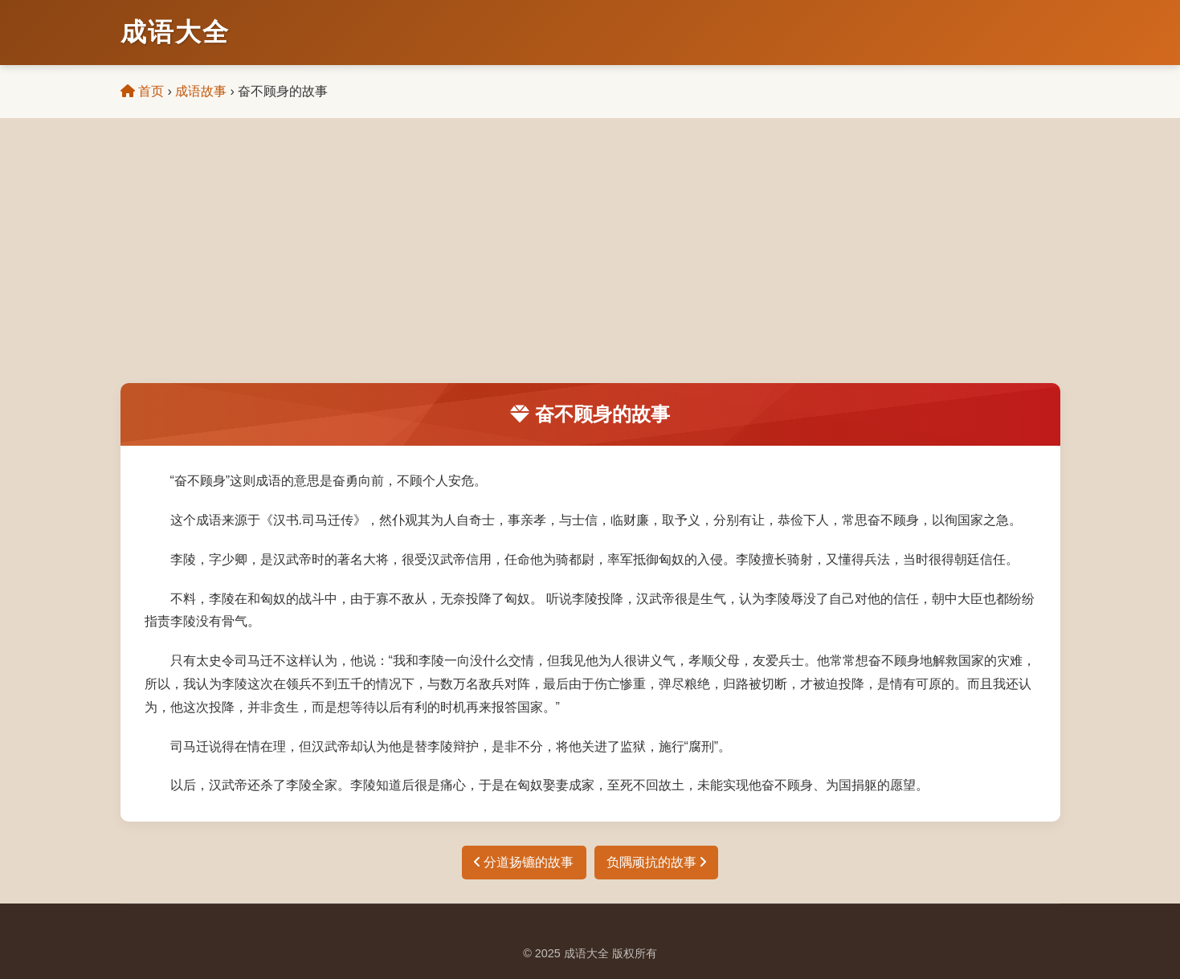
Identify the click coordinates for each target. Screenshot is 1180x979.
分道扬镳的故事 (524, 862)
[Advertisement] (590, 262)
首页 (142, 91)
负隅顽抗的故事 (656, 862)
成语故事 (201, 91)
